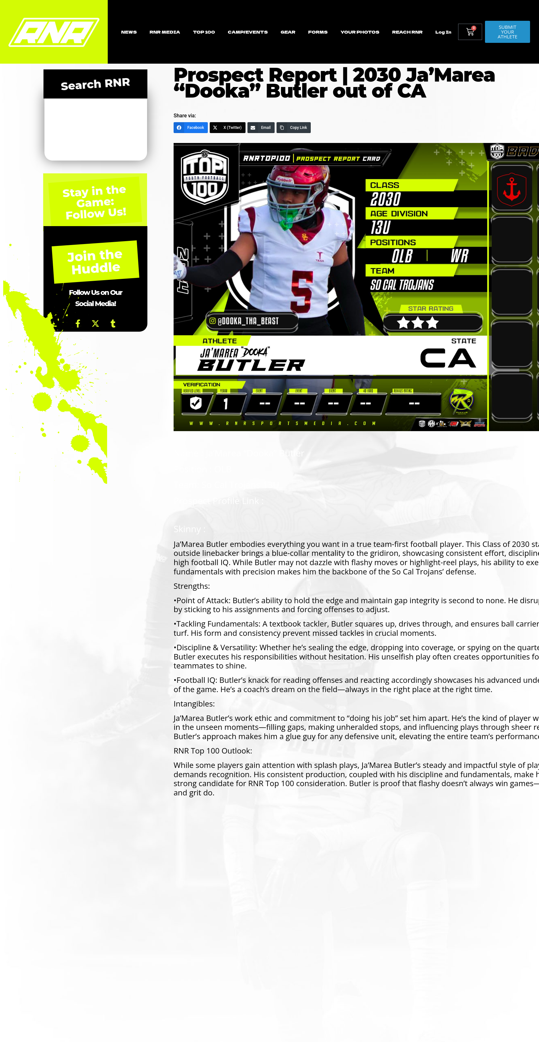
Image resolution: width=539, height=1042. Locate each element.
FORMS (318, 32)
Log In (443, 32)
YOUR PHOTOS (359, 32)
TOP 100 (204, 32)
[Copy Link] (294, 127)
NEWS (129, 32)
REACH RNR (407, 32)
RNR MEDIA (165, 32)
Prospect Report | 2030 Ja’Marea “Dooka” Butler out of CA (334, 82)
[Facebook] (191, 127)
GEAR (288, 32)
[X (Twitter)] (228, 127)
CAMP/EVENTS (248, 32)
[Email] (261, 127)
